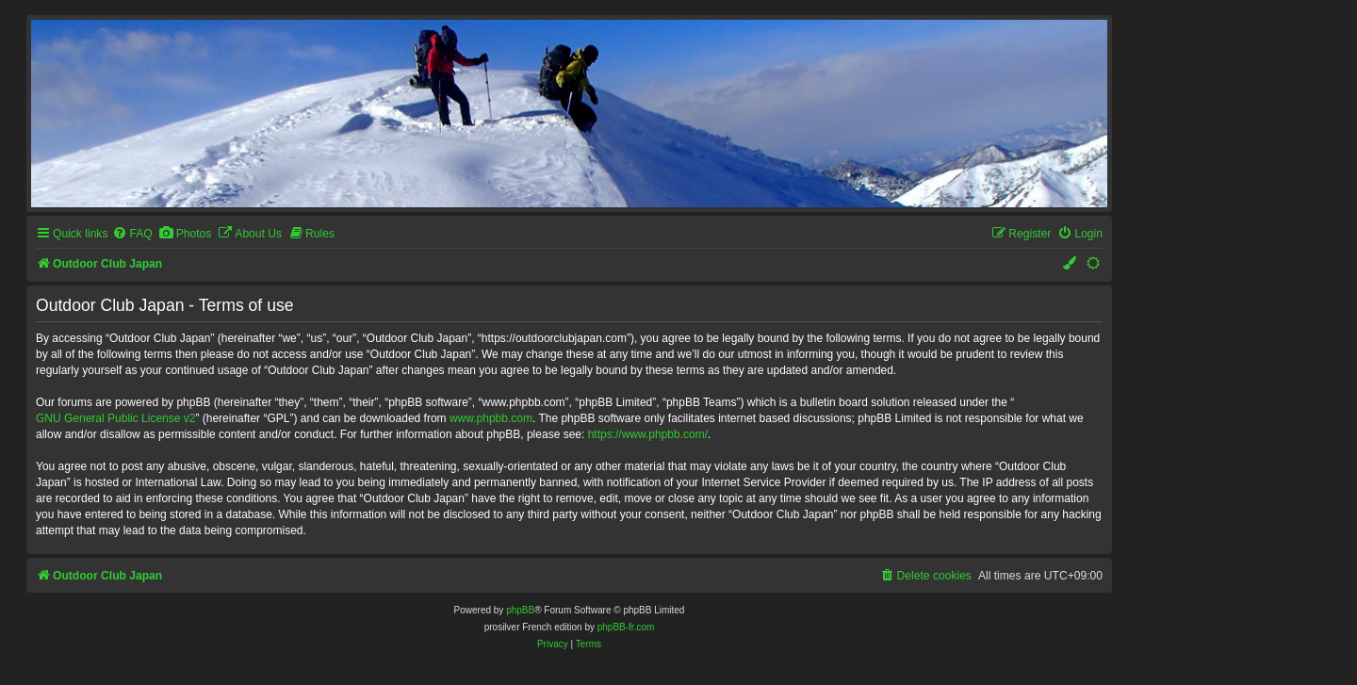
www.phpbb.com (491, 418)
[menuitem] (132, 234)
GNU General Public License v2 (115, 418)
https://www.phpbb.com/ (648, 434)
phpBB (520, 610)
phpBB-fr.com (626, 627)
